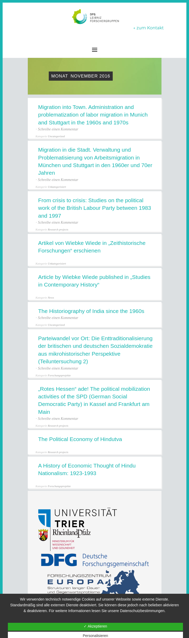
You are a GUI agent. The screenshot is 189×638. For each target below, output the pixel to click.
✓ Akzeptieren (95, 626)
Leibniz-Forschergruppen (94, 32)
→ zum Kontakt (148, 27)
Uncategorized (56, 136)
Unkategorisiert (57, 186)
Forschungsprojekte (59, 375)
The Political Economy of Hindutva (80, 439)
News (51, 297)
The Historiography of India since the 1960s (91, 311)
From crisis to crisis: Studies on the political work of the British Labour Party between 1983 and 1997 (94, 208)
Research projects (58, 229)
